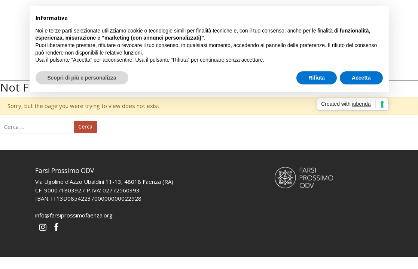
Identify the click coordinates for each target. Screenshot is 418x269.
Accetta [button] (361, 78)
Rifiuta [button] (316, 78)
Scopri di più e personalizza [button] (82, 78)
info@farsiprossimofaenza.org (74, 215)
